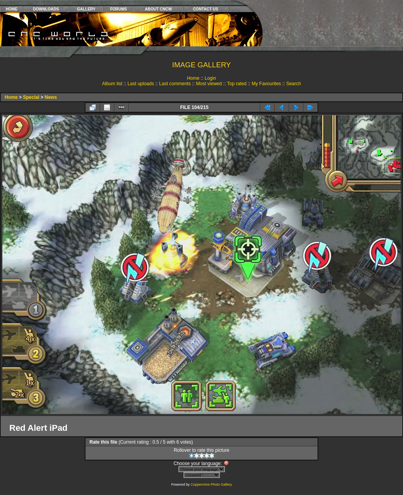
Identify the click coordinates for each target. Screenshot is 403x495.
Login (210, 78)
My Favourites (266, 83)
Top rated (237, 83)
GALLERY (86, 9)
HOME (12, 9)
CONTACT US (205, 9)
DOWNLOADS (46, 9)
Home (193, 78)
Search (293, 83)
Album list (112, 83)
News (51, 97)
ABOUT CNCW (158, 9)
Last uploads (141, 83)
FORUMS (118, 9)
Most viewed (209, 83)
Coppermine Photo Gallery (211, 484)
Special (31, 97)
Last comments (175, 83)
